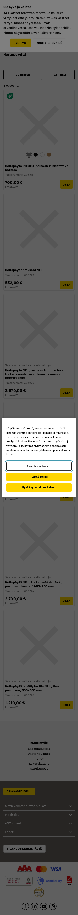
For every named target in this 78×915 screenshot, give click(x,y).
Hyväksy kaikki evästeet (39, 487)
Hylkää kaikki (39, 477)
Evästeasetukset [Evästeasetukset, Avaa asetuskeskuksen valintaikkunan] (39, 466)
